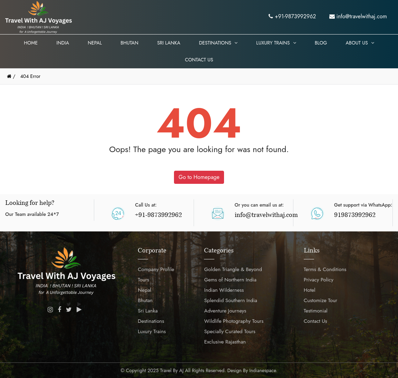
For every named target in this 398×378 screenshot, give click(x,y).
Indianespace (262, 370)
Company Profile (156, 269)
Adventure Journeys (225, 311)
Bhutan (129, 42)
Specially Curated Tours (229, 331)
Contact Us (199, 59)
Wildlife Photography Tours (233, 321)
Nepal (95, 42)
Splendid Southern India (230, 300)
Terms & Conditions (325, 269)
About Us (360, 42)
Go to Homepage (198, 177)
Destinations (218, 42)
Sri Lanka (168, 42)
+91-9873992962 (292, 16)
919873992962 (355, 215)
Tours (143, 280)
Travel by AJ (172, 370)
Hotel (310, 290)
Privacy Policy (318, 280)
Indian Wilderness (224, 290)
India (62, 42)
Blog (321, 42)
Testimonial (316, 311)
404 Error (30, 76)
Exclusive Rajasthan (225, 342)
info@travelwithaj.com (358, 16)
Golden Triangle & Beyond (233, 269)
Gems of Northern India (230, 280)
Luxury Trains (276, 42)
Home (31, 42)
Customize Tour (320, 300)
